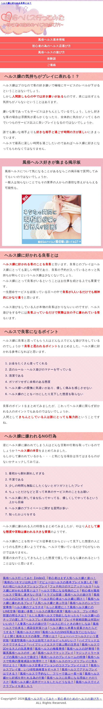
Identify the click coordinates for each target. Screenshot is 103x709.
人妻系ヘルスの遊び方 (32, 623)
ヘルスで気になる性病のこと (60, 590)
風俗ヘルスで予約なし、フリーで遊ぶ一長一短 (51, 673)
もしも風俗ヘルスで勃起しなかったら (54, 615)
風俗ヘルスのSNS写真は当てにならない (69, 632)
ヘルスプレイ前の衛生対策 (44, 619)
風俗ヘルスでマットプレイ (56, 652)
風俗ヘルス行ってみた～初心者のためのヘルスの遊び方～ (63, 698)
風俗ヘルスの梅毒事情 (50, 648)
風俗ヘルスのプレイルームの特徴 (63, 657)
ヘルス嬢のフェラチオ (29, 607)
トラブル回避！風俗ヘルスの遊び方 (67, 594)
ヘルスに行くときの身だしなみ (70, 623)
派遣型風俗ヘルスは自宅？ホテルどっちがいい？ (44, 640)
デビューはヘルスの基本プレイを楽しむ (66, 582)
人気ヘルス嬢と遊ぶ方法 (51, 603)
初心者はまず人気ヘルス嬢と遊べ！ (72, 578)
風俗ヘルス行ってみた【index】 (24, 578)
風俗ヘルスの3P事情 (80, 648)
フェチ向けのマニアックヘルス (70, 586)
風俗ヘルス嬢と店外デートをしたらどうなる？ (42, 681)
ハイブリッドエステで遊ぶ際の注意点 (54, 644)
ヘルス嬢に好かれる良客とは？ (16, 3)
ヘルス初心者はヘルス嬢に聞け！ (63, 598)
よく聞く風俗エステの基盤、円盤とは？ (31, 636)
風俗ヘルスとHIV (28, 632)
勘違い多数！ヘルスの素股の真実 (40, 611)
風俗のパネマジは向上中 (20, 582)
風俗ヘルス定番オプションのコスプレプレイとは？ (54, 665)
